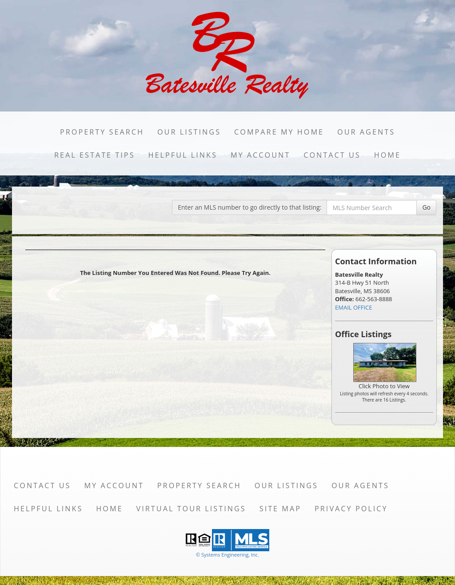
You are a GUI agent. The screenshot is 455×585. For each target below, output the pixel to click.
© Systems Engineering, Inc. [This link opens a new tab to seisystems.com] (227, 554)
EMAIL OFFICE (353, 307)
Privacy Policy (351, 508)
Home (387, 155)
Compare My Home (279, 132)
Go (426, 207)
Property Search (102, 132)
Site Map (280, 508)
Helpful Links (182, 155)
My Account (260, 155)
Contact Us (332, 155)
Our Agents (366, 132)
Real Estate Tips (94, 155)
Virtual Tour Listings (191, 508)
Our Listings (189, 132)
